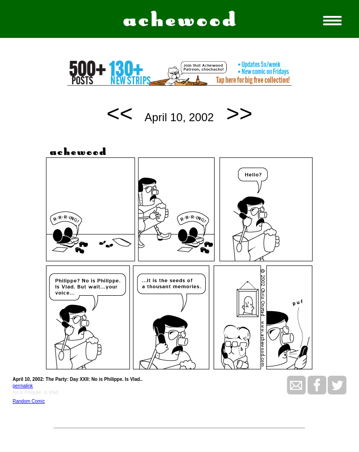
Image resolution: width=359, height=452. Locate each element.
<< (120, 113)
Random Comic (29, 401)
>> (239, 113)
